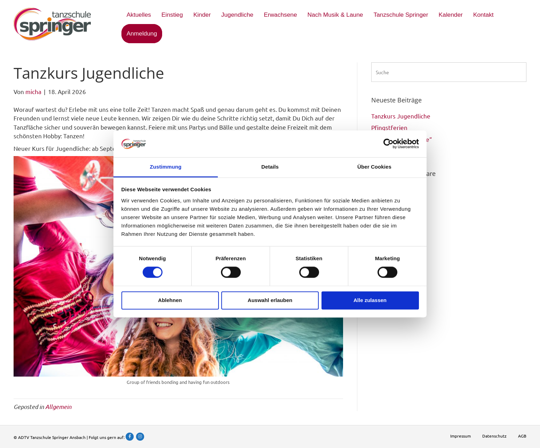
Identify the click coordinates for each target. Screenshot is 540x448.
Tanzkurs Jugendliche (400, 115)
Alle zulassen (370, 300)
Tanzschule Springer (400, 14)
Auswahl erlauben (270, 300)
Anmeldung (142, 33)
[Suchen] (448, 72)
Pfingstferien (389, 127)
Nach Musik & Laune (335, 14)
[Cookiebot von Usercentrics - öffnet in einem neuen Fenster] (388, 144)
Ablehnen (170, 300)
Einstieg (172, 14)
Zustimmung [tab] (166, 167)
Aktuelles (139, 14)
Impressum (460, 436)
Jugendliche (237, 14)
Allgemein (58, 406)
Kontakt (483, 14)
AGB (522, 436)
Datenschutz (494, 436)
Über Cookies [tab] (374, 167)
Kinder (202, 14)
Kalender (451, 14)
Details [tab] (270, 167)
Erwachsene (280, 14)
